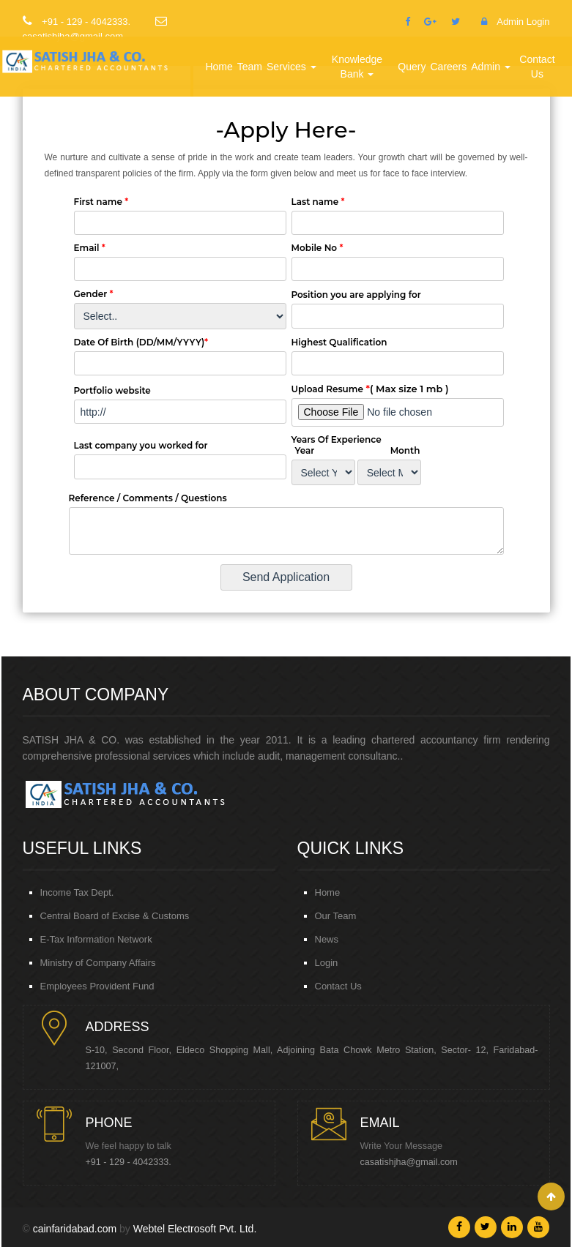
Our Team (336, 915)
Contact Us (536, 66)
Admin (490, 66)
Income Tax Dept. (77, 892)
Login (326, 962)
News (327, 939)
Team (249, 66)
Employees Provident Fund (97, 986)
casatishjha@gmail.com (409, 1162)
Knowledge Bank (357, 66)
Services (290, 66)
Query (412, 66)
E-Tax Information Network (96, 939)
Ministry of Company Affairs (98, 962)
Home (218, 66)
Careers (449, 66)
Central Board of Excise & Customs (115, 915)
